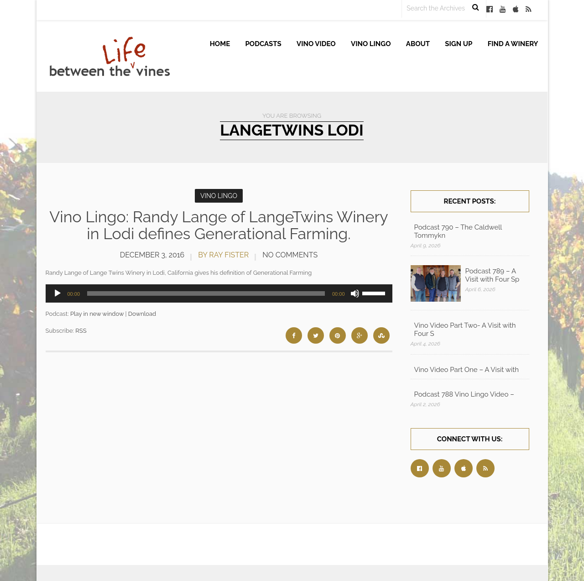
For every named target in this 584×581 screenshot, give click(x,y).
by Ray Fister (223, 255)
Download (142, 313)
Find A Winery (513, 44)
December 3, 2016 (152, 255)
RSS (80, 330)
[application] (219, 293)
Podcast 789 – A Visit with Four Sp (492, 275)
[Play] (57, 293)
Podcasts (263, 44)
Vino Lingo (371, 44)
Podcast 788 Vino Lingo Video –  (465, 394)
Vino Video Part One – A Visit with (466, 370)
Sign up (458, 44)
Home (220, 44)
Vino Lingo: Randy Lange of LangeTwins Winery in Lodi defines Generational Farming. (218, 225)
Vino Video (316, 44)
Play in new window (97, 313)
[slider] (206, 293)
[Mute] (355, 293)
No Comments (290, 255)
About (418, 44)
